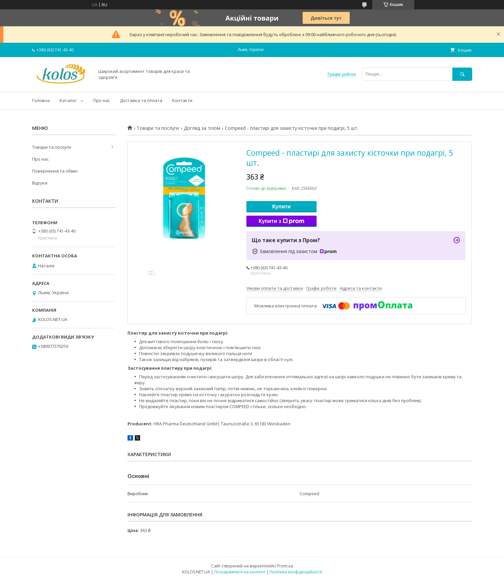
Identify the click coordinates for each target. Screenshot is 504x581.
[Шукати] (462, 74)
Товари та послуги (158, 128)
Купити (281, 206)
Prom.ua (285, 566)
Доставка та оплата (141, 100)
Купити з (281, 221)
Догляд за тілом (202, 128)
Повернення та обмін (54, 171)
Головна (41, 100)
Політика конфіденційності (296, 572)
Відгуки (39, 183)
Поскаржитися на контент (239, 572)
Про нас (101, 100)
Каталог (68, 100)
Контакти (182, 100)
